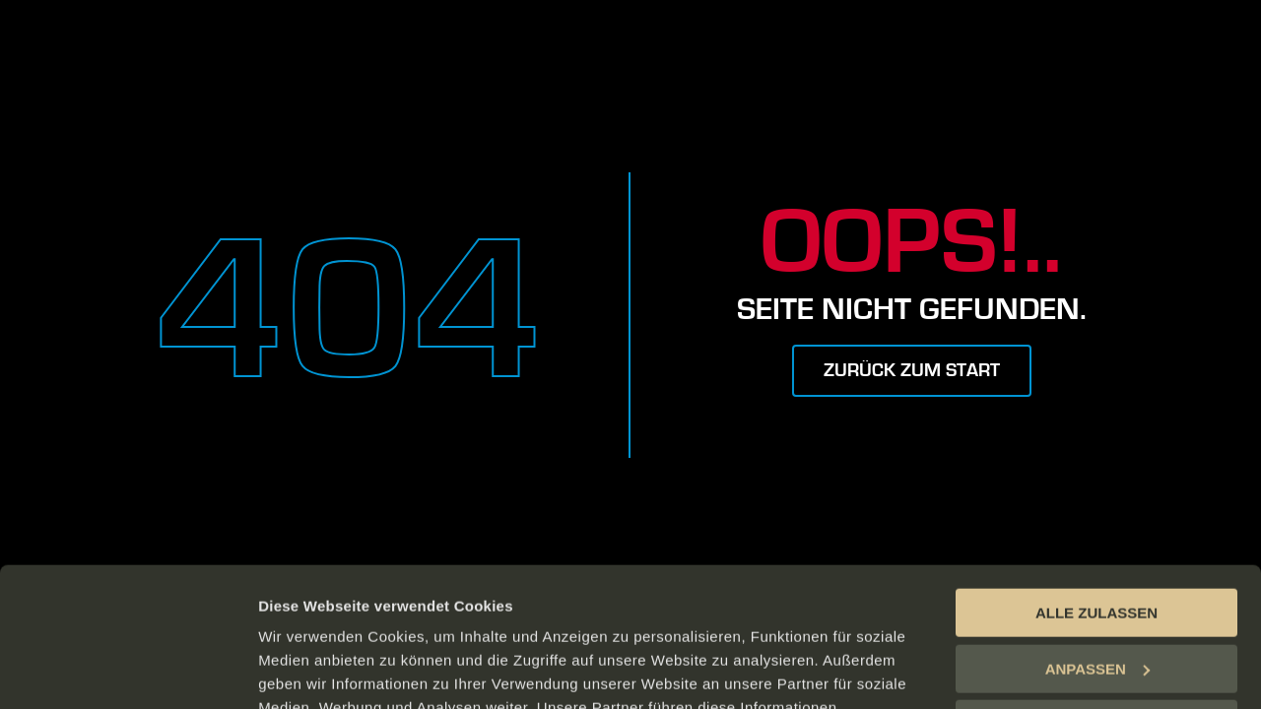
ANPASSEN (1097, 529)
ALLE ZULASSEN (1096, 474)
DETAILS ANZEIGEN (330, 670)
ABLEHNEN (1096, 585)
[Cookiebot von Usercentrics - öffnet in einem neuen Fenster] (127, 670)
